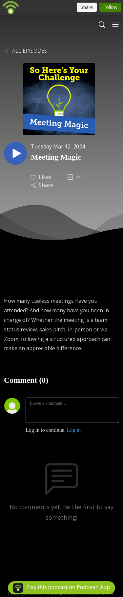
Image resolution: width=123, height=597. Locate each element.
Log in (74, 430)
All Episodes (25, 50)
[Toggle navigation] (115, 24)
